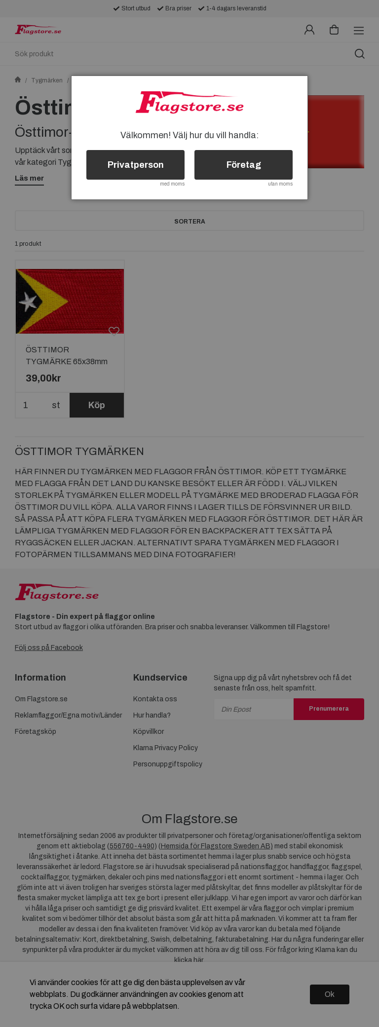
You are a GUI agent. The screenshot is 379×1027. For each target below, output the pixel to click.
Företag (244, 165)
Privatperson (136, 165)
